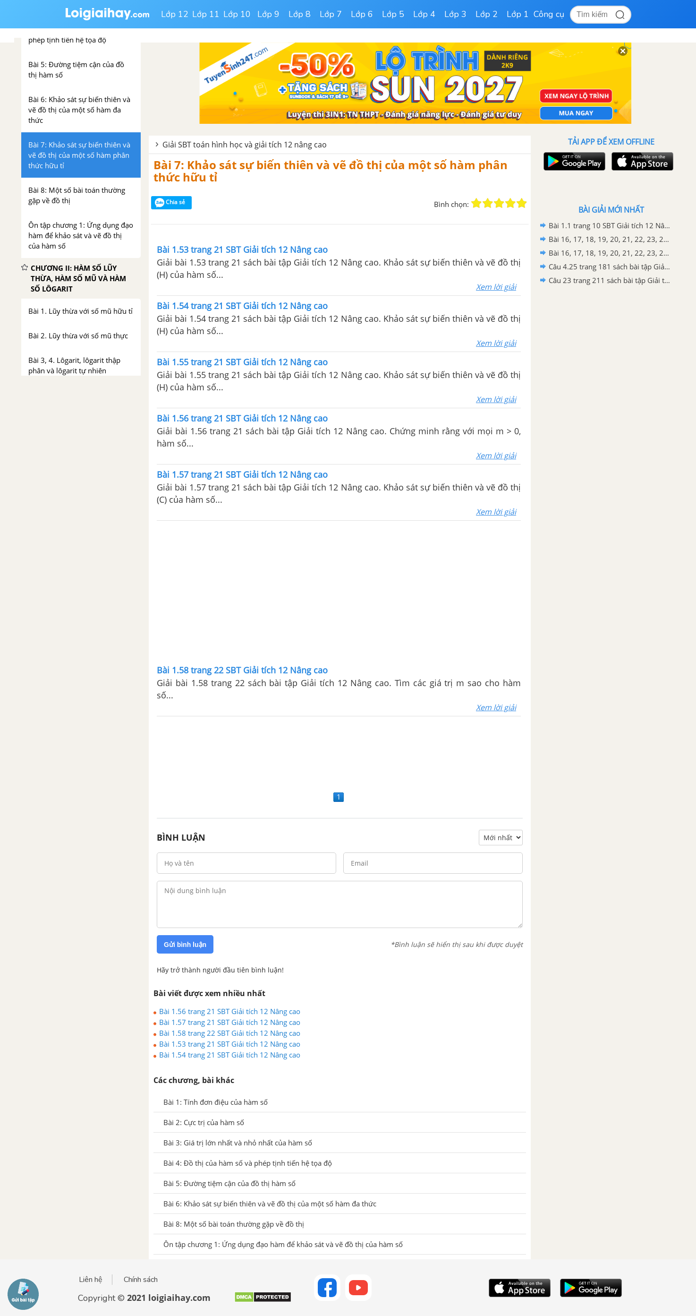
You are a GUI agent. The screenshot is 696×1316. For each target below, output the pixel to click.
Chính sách (141, 1279)
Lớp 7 (331, 14)
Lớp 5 (393, 14)
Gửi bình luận (185, 944)
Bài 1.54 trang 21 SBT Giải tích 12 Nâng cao (229, 1054)
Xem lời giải (496, 287)
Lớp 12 (174, 14)
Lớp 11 (206, 14)
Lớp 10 (237, 14)
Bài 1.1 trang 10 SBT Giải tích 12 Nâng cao (610, 225)
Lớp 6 (362, 14)
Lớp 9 (268, 14)
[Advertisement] (339, 591)
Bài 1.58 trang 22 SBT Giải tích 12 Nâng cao (229, 1033)
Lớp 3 (455, 14)
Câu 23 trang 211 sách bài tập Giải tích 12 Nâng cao (610, 280)
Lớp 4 (424, 14)
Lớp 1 (518, 14)
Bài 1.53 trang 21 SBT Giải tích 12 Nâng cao (229, 1044)
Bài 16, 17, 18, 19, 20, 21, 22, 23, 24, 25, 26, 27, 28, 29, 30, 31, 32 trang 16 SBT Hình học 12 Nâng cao (610, 239)
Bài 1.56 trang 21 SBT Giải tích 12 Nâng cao (229, 1011)
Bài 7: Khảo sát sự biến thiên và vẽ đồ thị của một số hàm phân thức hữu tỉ (330, 171)
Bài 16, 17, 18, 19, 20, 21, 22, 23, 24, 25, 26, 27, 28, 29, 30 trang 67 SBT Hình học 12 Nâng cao (610, 253)
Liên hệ (90, 1279)
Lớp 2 (486, 14)
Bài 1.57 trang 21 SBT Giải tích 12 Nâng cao (229, 1022)
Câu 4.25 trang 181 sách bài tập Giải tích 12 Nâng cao (610, 266)
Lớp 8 (300, 14)
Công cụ (549, 14)
